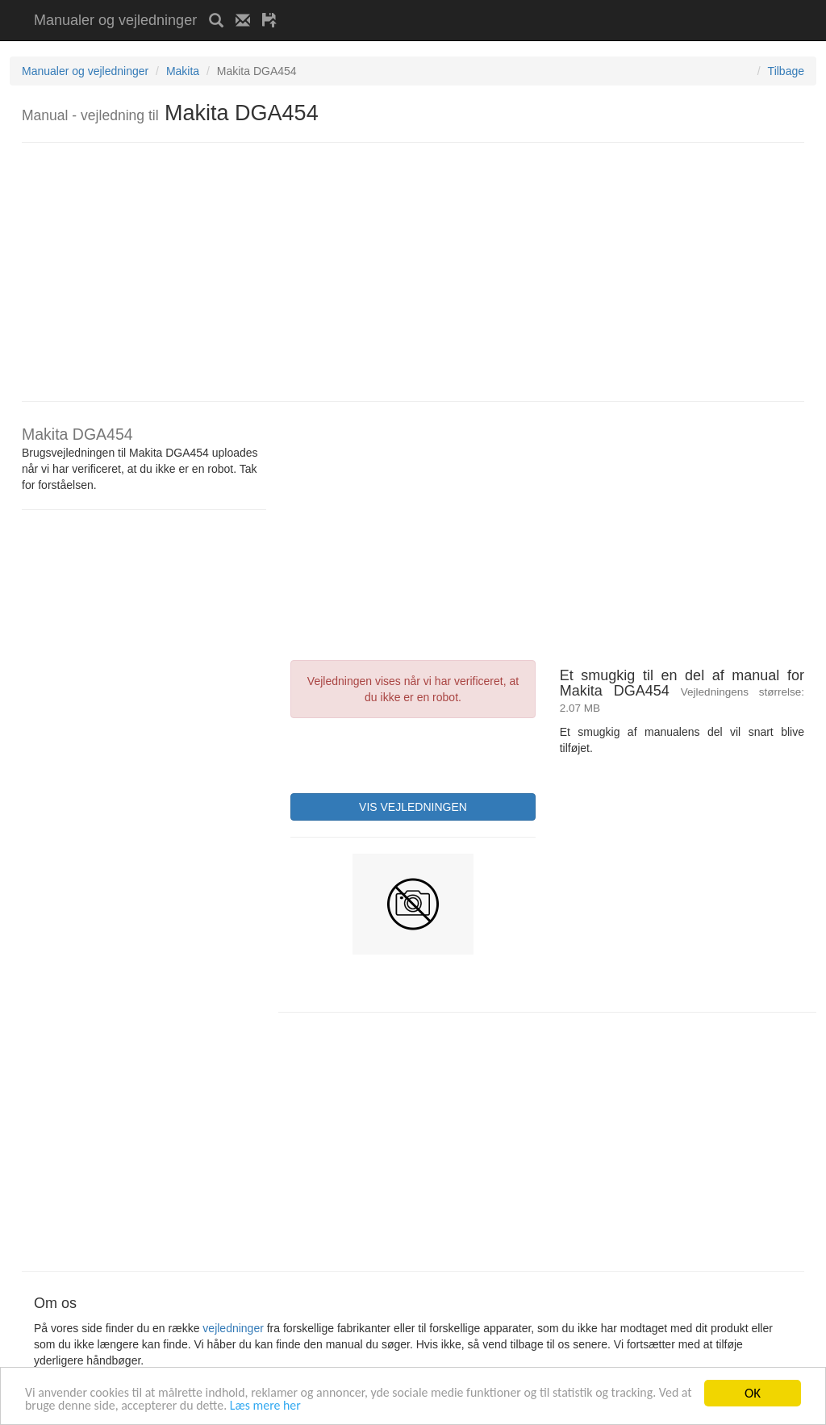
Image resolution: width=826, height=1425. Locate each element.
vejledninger (233, 1328)
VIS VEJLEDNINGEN (413, 806)
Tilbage (786, 71)
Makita (182, 71)
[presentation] (413, 753)
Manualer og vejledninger (115, 20)
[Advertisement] (477, 6)
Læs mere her (371, 1408)
